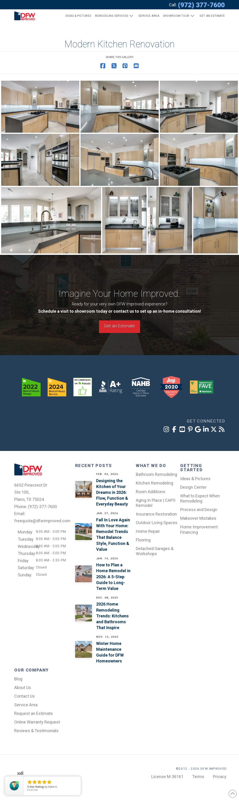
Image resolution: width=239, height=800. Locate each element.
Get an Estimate (119, 326)
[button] (210, 15)
